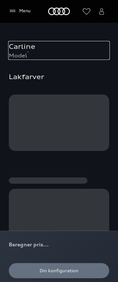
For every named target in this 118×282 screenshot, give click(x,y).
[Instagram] (34, 151)
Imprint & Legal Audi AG (35, 233)
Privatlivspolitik (60, 193)
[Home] (59, 11)
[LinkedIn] (86, 151)
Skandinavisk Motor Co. (34, 220)
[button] (59, 52)
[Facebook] (16, 151)
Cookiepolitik (23, 193)
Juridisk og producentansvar (39, 206)
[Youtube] (51, 151)
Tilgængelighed (26, 247)
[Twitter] (69, 151)
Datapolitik (77, 220)
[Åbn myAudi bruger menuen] (101, 11)
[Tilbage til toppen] (84, 34)
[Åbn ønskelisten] (86, 11)
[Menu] (20, 11)
